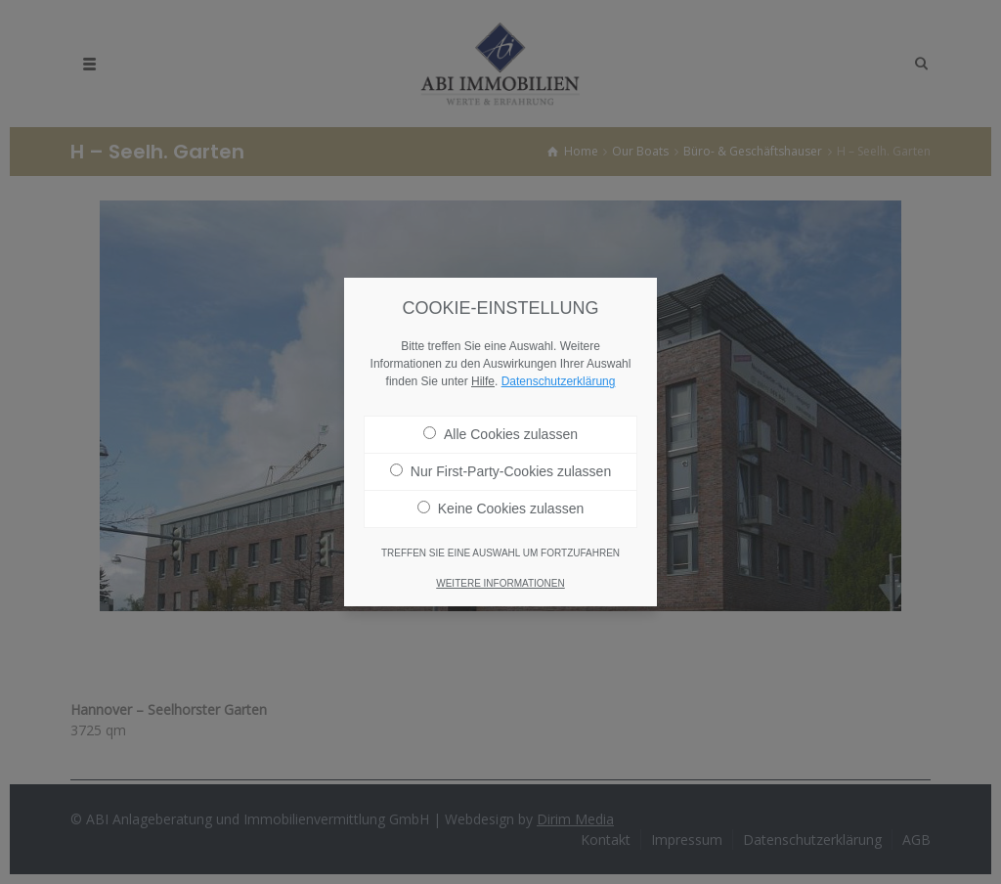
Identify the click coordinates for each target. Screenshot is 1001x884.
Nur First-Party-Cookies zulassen (500, 458)
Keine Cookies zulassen (500, 496)
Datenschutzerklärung (558, 369)
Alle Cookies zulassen (500, 421)
